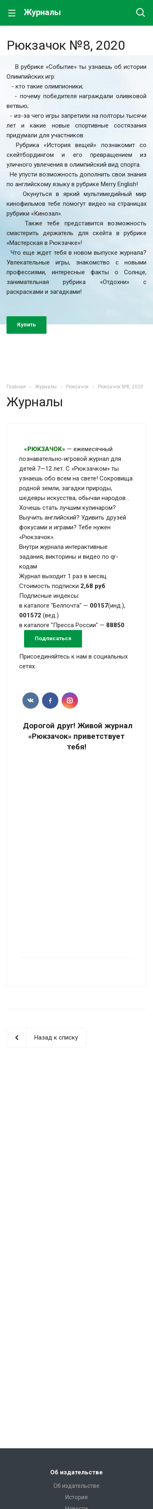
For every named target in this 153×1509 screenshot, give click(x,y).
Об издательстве (76, 1472)
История (76, 1497)
